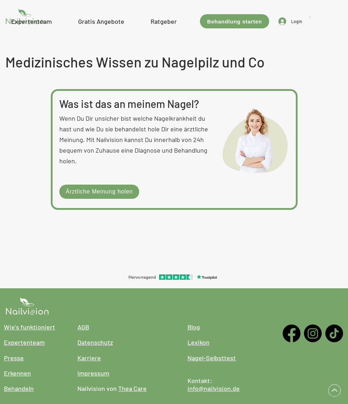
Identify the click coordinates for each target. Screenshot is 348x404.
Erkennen (17, 373)
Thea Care (132, 388)
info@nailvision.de (213, 388)
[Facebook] (291, 333)
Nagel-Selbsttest (211, 358)
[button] (101, 20)
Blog (193, 327)
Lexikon (198, 342)
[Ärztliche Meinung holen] (99, 192)
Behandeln (19, 388)
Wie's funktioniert (29, 327)
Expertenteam (24, 342)
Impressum (93, 373)
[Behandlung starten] (234, 21)
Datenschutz (95, 342)
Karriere (89, 358)
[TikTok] (334, 333)
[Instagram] (313, 333)
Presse (14, 358)
